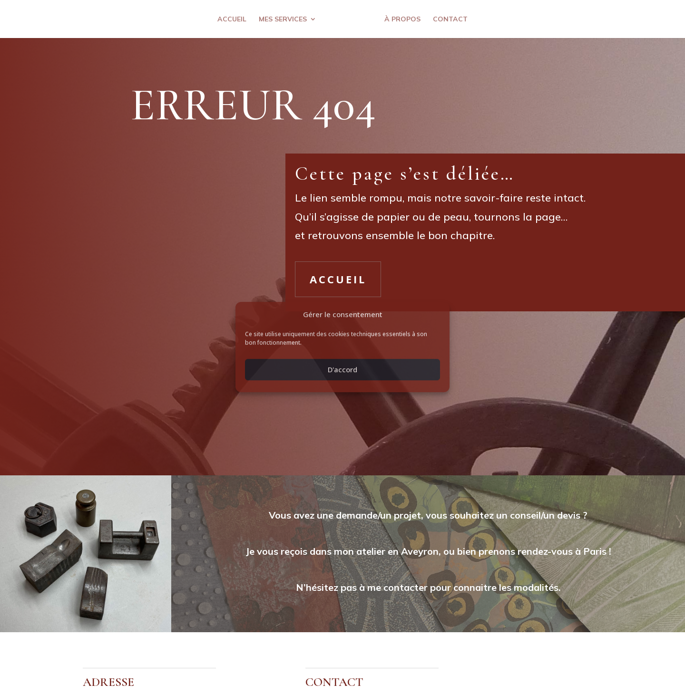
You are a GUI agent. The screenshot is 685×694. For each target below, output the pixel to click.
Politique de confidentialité (318, 652)
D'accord (342, 369)
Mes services (274, 19)
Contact (458, 19)
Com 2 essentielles (430, 652)
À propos (411, 19)
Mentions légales (246, 652)
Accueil (223, 19)
